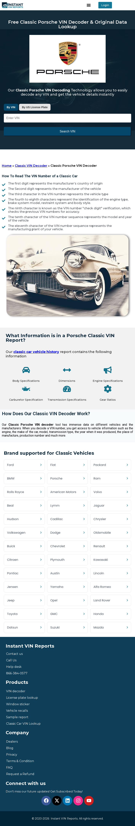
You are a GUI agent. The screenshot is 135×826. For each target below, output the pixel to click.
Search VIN (67, 131)
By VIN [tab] (11, 107)
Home (7, 166)
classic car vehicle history (36, 352)
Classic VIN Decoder (31, 166)
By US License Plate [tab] (35, 107)
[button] (89, 5)
